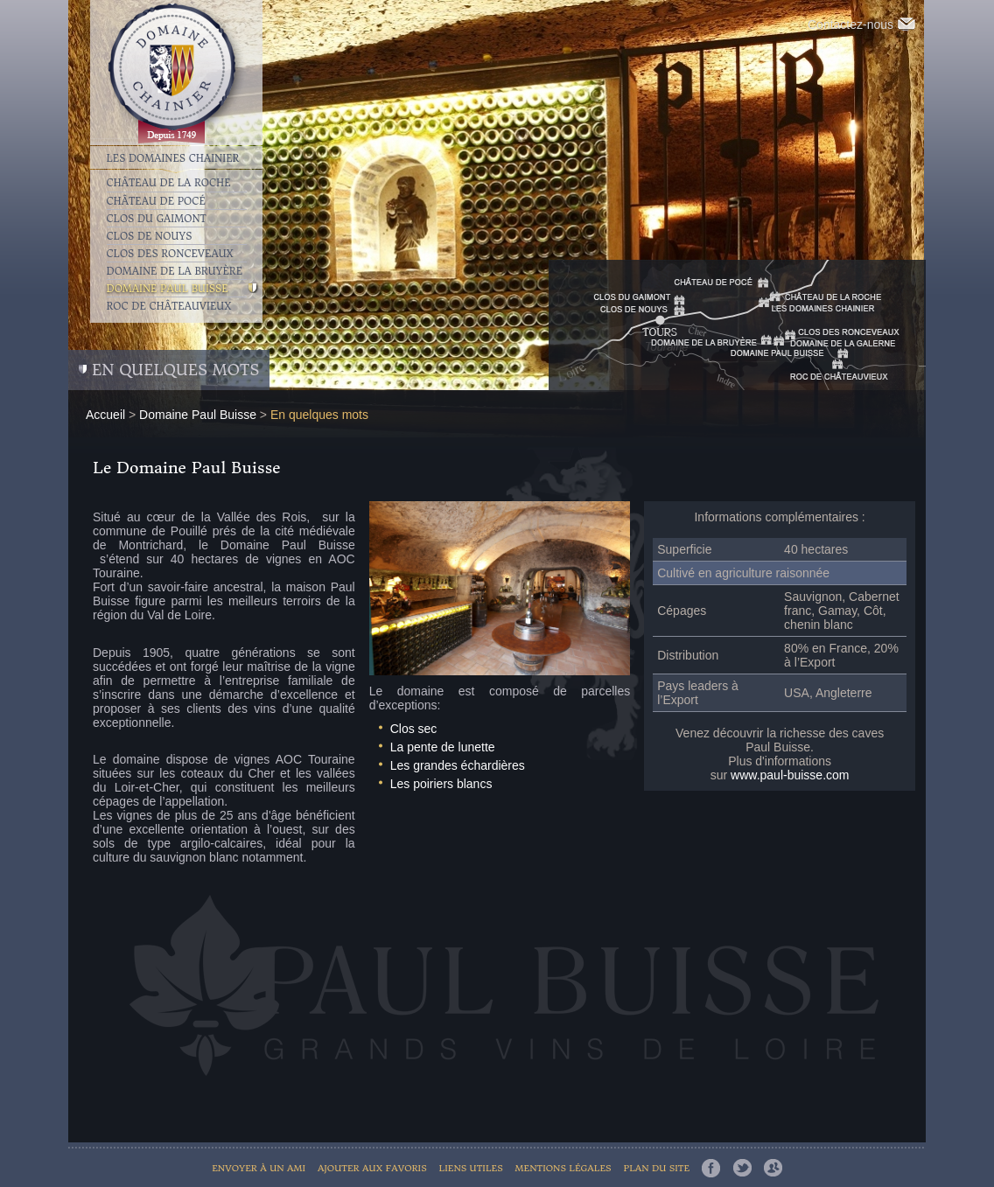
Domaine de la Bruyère (175, 271)
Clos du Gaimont (156, 219)
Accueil (105, 415)
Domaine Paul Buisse (167, 289)
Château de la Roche (169, 183)
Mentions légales (563, 1168)
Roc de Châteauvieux (169, 306)
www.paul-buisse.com (790, 775)
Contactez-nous (861, 24)
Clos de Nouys (149, 236)
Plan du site (656, 1168)
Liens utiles (471, 1168)
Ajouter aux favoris (372, 1168)
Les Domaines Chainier (173, 157)
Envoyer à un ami (258, 1168)
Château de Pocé (156, 201)
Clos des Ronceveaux (170, 254)
